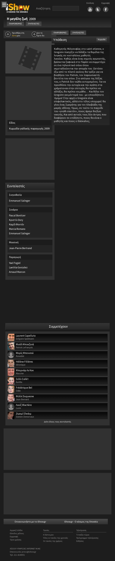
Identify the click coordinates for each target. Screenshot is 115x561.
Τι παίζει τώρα (82, 534)
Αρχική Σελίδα (16, 530)
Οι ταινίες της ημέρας (52, 541)
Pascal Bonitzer (17, 215)
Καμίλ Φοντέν (16, 224)
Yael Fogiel (15, 263)
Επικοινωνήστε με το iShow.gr (30, 521)
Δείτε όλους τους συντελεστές (57, 421)
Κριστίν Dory (16, 220)
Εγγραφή (106, 3)
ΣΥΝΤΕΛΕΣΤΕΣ (33, 23)
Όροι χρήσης (15, 539)
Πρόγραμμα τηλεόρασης (87, 538)
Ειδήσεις (80, 541)
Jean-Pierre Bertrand (20, 248)
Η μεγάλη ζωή (17, 18)
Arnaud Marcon (17, 272)
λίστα (14, 35)
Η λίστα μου (48, 534)
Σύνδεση (90, 3)
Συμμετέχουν (58, 326)
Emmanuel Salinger (19, 200)
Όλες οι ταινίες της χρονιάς (55, 538)
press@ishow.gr (29, 551)
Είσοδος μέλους (17, 533)
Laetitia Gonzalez (18, 267)
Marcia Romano (17, 229)
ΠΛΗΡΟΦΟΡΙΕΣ (15, 23)
